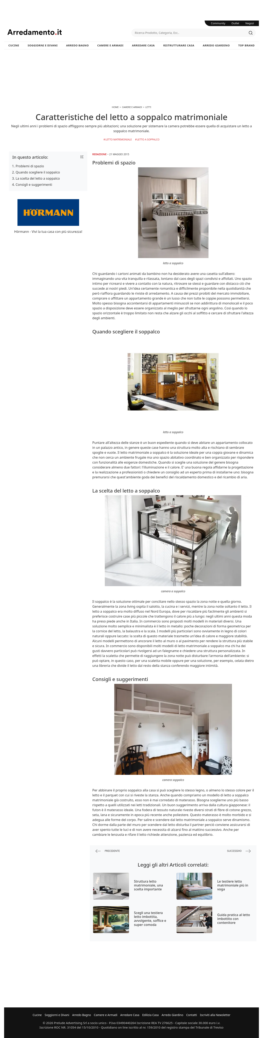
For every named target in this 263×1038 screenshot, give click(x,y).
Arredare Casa (143, 45)
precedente (108, 851)
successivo (239, 851)
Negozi (249, 23)
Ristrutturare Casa (178, 45)
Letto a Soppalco (148, 139)
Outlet (235, 23)
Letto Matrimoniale (118, 139)
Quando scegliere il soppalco (38, 172)
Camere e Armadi (110, 45)
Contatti (191, 1015)
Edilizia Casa (150, 1015)
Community (218, 23)
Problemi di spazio (30, 166)
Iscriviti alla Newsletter (215, 1015)
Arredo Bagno (77, 45)
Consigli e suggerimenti (34, 184)
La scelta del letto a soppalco (38, 178)
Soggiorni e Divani (43, 45)
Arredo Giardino (216, 45)
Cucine (13, 45)
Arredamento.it (69, 32)
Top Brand (246, 45)
